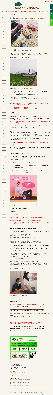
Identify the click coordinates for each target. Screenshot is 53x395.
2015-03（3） (4, 209)
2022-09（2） (4, 84)
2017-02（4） (4, 179)
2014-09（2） (4, 218)
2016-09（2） (4, 185)
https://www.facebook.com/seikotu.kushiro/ (19, 382)
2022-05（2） (4, 90)
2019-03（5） (4, 148)
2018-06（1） (4, 162)
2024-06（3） (4, 52)
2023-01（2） (4, 78)
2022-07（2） (4, 87)
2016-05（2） (4, 191)
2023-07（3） (4, 69)
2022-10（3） (4, 83)
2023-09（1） (4, 66)
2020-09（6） (4, 121)
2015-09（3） (4, 200)
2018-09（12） (4, 157)
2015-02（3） (4, 211)
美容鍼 (12, 11)
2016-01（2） (4, 194)
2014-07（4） (4, 221)
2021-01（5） (4, 115)
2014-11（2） (4, 215)
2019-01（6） (4, 151)
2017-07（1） (4, 171)
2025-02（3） (4, 42)
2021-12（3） (4, 98)
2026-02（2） (4, 23)
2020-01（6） (4, 133)
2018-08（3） (4, 159)
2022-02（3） (4, 95)
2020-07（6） (4, 124)
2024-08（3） (4, 51)
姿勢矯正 (21, 11)
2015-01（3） (4, 212)
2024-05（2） (4, 54)
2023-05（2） (4, 72)
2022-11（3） (4, 81)
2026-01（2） (4, 25)
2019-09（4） (4, 139)
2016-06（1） (4, 189)
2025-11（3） (4, 28)
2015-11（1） (4, 197)
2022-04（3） (4, 92)
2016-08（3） (4, 186)
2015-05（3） (4, 206)
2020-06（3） (4, 125)
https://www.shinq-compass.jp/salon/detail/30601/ (21, 379)
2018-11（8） (4, 154)
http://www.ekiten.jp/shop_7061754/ (18, 376)
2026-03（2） (4, 22)
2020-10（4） (4, 119)
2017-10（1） (4, 168)
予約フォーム (34, 326)
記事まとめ (3, 17)
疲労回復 (35, 11)
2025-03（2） (4, 40)
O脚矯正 (16, 11)
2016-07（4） (4, 188)
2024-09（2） (4, 49)
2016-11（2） (4, 182)
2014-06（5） (4, 223)
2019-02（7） (4, 150)
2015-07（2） (4, 203)
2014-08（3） (4, 220)
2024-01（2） (4, 60)
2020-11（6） (4, 118)
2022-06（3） (4, 89)
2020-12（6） (4, 116)
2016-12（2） (4, 180)
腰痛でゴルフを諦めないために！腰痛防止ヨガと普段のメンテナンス (27, 304)
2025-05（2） (4, 37)
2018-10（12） (4, 156)
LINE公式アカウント (25, 326)
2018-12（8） (4, 153)
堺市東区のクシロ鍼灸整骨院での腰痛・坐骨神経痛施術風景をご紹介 (27, 309)
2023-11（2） (4, 63)
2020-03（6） (4, 130)
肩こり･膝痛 (29, 11)
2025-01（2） (4, 43)
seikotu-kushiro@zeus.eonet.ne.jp (17, 372)
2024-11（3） (4, 46)
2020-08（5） (4, 122)
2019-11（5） (4, 136)
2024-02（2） (4, 58)
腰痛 (25, 11)
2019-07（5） (4, 142)
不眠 (39, 11)
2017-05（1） (4, 174)
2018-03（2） (4, 165)
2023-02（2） (4, 77)
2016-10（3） (4, 183)
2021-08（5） (4, 104)
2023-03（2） (4, 75)
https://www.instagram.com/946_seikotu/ (19, 385)
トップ (2, 11)
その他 (42, 11)
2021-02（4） (4, 113)
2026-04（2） (4, 20)
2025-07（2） (4, 34)
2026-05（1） (4, 19)
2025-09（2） (4, 31)
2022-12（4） (4, 80)
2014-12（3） (4, 214)
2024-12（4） (4, 45)
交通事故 (46, 11)
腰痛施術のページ (18, 268)
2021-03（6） (4, 112)
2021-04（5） (4, 110)
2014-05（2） (4, 224)
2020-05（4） (4, 127)
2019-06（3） (4, 144)
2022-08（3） (4, 86)
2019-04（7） (4, 147)
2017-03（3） (4, 177)
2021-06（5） (4, 107)
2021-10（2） (4, 101)
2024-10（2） (4, 48)
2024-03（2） (4, 57)
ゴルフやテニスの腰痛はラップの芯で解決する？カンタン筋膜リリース (28, 18)
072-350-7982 (48, 1)
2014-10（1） (4, 217)
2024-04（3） (4, 55)
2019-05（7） (4, 145)
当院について (7, 11)
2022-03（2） (4, 93)
